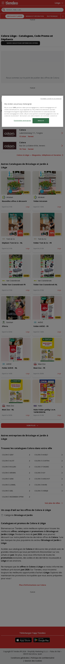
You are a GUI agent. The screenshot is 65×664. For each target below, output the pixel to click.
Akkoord (41, 121)
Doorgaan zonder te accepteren (51, 99)
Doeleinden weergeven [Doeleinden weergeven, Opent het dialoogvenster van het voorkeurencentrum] (22, 121)
